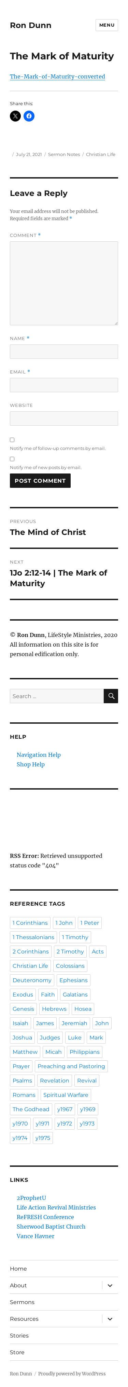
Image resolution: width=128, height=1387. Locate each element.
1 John (64, 923)
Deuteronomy (32, 980)
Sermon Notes (64, 154)
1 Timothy (75, 937)
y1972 (64, 1123)
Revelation (54, 1080)
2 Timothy (70, 951)
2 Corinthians (31, 951)
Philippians (85, 1052)
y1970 (20, 1123)
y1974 (20, 1138)
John (102, 1023)
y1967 (64, 1109)
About (18, 1285)
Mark (96, 1037)
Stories (19, 1335)
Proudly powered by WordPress (72, 1374)
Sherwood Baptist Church (51, 1226)
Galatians (75, 994)
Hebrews (54, 1009)
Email (20, 372)
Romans (24, 1095)
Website (21, 405)
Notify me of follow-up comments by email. (58, 448)
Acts (98, 951)
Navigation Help (39, 754)
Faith (48, 994)
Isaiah (20, 1023)
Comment (25, 235)
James (45, 1023)
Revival (87, 1080)
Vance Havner (35, 1236)
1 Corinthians (30, 923)
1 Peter (90, 923)
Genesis (23, 1009)
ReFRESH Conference (45, 1217)
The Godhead (31, 1109)
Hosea (82, 1009)
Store (17, 1352)
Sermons (22, 1302)
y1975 (42, 1138)
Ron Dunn (31, 25)
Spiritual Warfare (65, 1095)
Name (20, 338)
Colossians (70, 966)
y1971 (42, 1123)
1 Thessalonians (33, 937)
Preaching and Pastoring (71, 1066)
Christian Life (100, 154)
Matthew (25, 1052)
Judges (50, 1037)
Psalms (22, 1080)
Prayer (21, 1066)
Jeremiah (74, 1023)
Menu (106, 25)
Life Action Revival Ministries (56, 1207)
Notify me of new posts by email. (46, 467)
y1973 (87, 1123)
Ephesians (73, 980)
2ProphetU (31, 1197)
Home (18, 1268)
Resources (24, 1319)
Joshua (22, 1037)
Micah (53, 1052)
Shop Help (31, 764)
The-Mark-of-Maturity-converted (57, 76)
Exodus (23, 994)
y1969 (88, 1109)
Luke (75, 1037)
